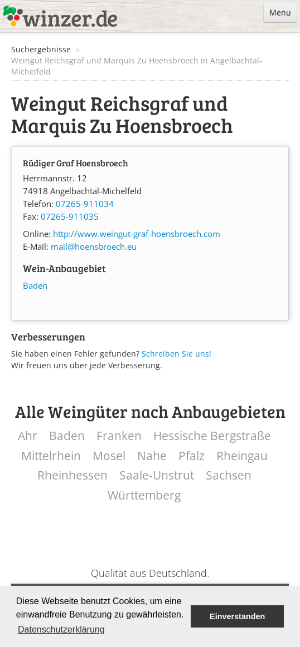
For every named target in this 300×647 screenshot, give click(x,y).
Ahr (27, 436)
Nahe (152, 456)
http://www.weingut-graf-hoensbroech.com (136, 234)
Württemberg (144, 495)
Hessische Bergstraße (212, 436)
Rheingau (242, 456)
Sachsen (228, 475)
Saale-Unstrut (156, 475)
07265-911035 (70, 217)
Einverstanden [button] (237, 616)
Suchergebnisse (41, 49)
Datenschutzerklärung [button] (61, 629)
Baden (35, 286)
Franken (119, 436)
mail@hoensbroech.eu (94, 247)
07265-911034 (85, 204)
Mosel (109, 456)
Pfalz (191, 456)
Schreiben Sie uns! (176, 353)
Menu (280, 12)
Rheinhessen (72, 475)
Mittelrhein (51, 456)
